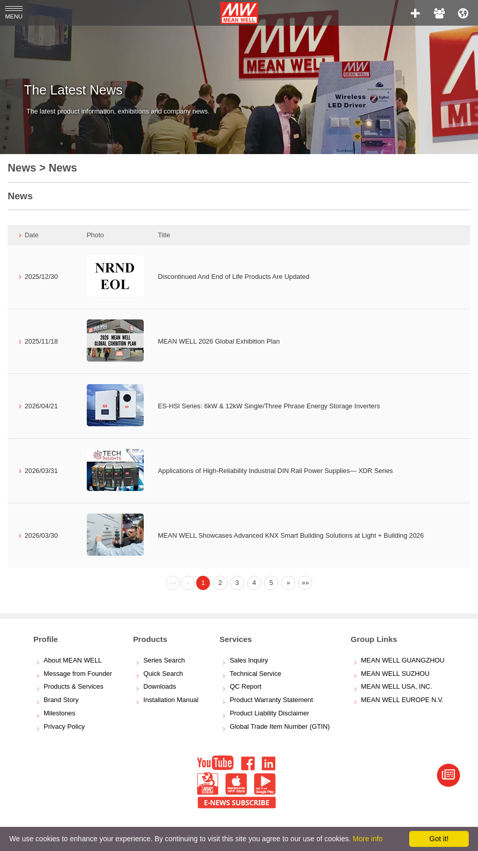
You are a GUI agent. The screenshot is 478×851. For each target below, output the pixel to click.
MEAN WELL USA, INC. (396, 686)
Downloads (159, 686)
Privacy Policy (64, 726)
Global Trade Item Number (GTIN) (280, 726)
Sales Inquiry (249, 660)
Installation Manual (171, 700)
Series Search (164, 660)
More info (368, 839)
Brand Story (61, 700)
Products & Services (73, 686)
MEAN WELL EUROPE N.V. (402, 700)
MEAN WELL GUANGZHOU (403, 660)
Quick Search (163, 673)
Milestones (59, 713)
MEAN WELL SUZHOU (395, 673)
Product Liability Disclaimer (269, 713)
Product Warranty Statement (271, 700)
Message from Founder (78, 673)
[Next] (288, 583)
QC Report (245, 686)
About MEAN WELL (73, 660)
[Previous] (173, 583)
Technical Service (255, 673)
